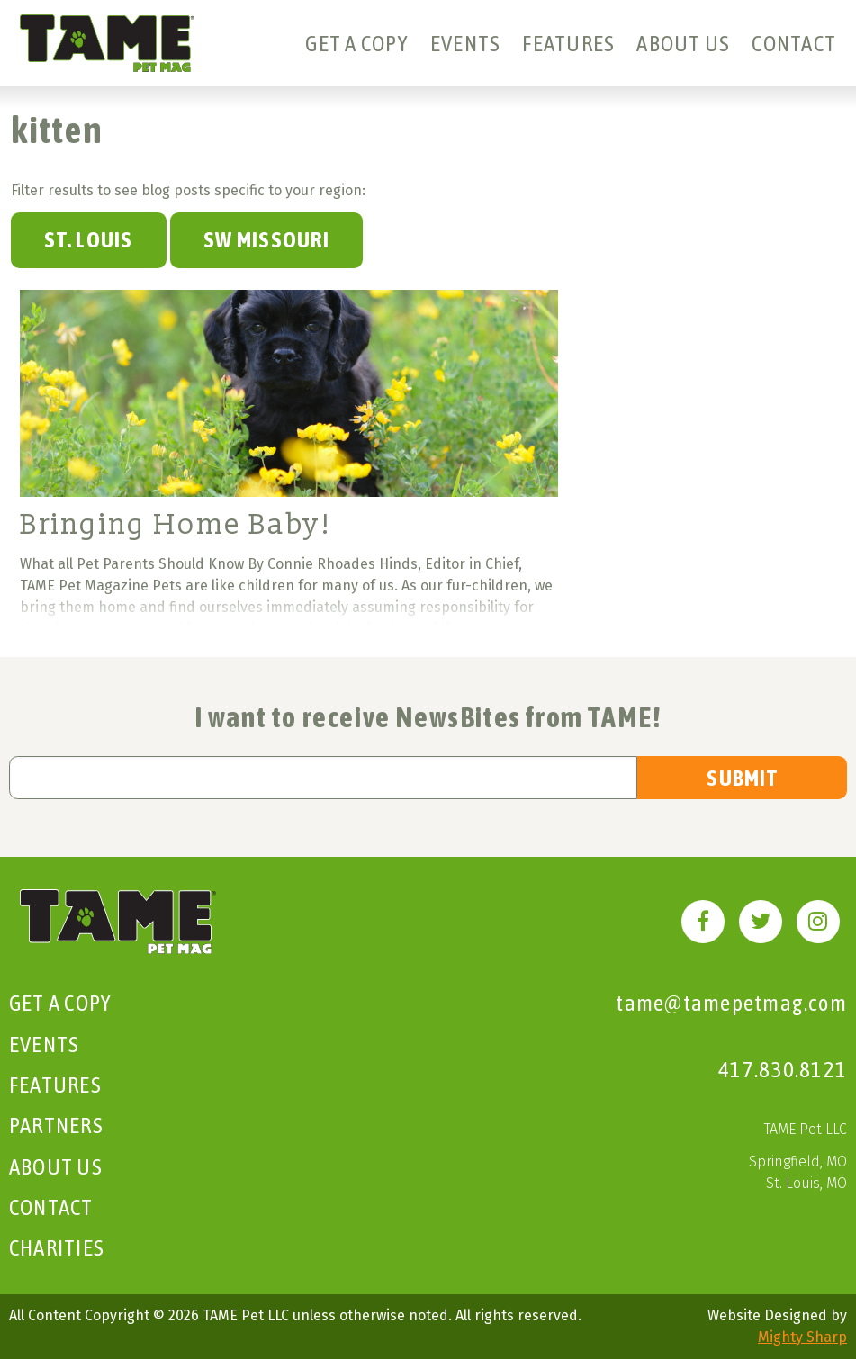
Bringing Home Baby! (175, 525)
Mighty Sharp (802, 1337)
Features (568, 43)
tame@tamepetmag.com (731, 1002)
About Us (683, 43)
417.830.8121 (782, 1069)
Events (465, 43)
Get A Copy (356, 43)
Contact (794, 43)
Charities (56, 1247)
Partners (56, 1125)
